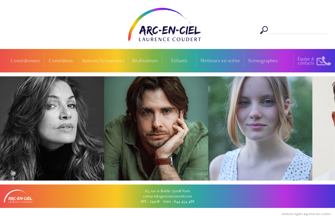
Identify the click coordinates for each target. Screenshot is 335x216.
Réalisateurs (145, 60)
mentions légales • (294, 214)
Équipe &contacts (306, 61)
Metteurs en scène (220, 60)
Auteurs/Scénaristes (103, 60)
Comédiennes (25, 60)
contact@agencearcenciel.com (167, 196)
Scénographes (263, 60)
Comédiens (61, 60)
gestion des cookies (318, 214)
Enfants (179, 60)
